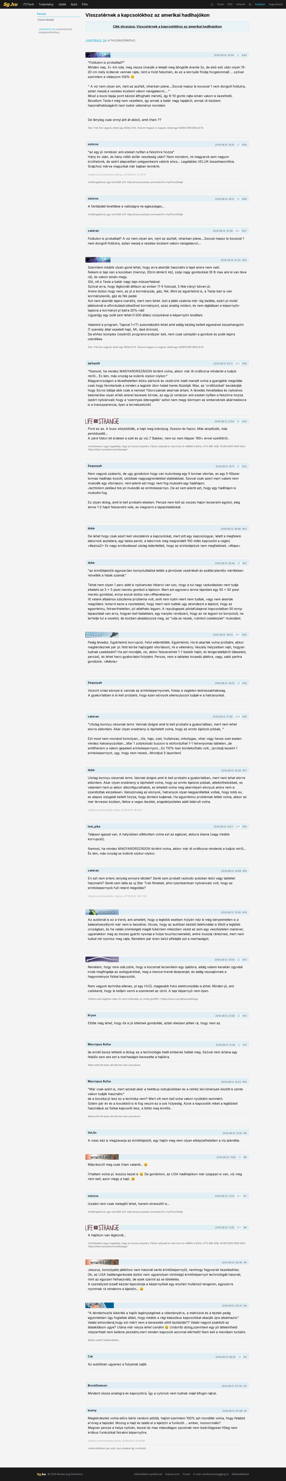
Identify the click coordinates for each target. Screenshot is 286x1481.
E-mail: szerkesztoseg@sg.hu (211, 1474)
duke (91, 528)
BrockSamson (97, 1385)
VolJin (92, 1132)
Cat (90, 1356)
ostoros (93, 144)
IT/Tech (28, 4)
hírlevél (240, 4)
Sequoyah (95, 465)
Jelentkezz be (47, 29)
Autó (74, 4)
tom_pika (94, 826)
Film (85, 4)
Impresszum (172, 1474)
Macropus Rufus (99, 1044)
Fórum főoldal (46, 19)
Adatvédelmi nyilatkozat (148, 1474)
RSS (230, 4)
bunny (92, 1410)
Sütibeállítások (240, 1474)
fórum (220, 4)
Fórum (186, 1474)
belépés (260, 4)
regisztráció (276, 4)
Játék (62, 4)
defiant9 (94, 363)
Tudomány (46, 4)
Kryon (92, 1015)
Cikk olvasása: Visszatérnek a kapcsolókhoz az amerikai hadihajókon (167, 26)
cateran (93, 230)
